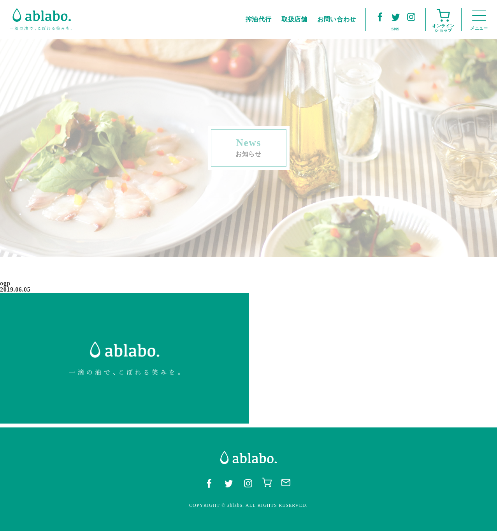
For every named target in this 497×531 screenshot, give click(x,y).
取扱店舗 (294, 19)
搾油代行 (259, 19)
